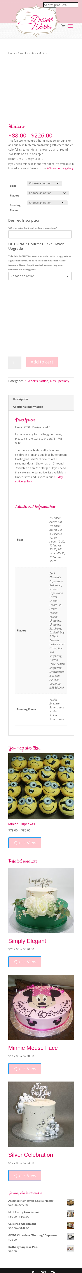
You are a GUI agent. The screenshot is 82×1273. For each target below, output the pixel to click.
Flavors (14, 173)
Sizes (13, 164)
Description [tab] (20, 377)
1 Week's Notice (27, 53)
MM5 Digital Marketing (51, 1267)
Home (12, 53)
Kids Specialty (59, 359)
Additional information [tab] (28, 384)
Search (49, 10)
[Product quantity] (14, 341)
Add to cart (42, 340)
